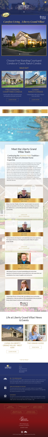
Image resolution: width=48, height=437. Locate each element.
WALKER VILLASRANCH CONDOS (17, 412)
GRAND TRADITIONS (10, 407)
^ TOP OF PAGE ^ (24, 360)
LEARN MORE (12, 351)
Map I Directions (23, 368)
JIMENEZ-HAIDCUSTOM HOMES (31, 412)
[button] (24, 12)
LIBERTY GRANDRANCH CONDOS (37, 407)
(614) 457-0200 (24, 427)
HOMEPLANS (40, 111)
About (20, 367)
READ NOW (35, 347)
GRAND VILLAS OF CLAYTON (24, 407)
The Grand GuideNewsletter (23, 371)
